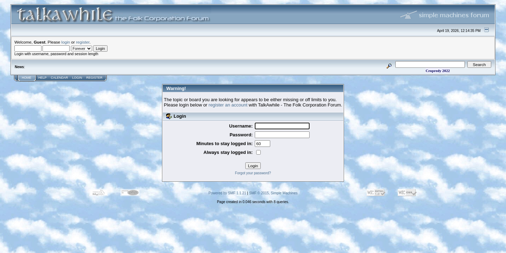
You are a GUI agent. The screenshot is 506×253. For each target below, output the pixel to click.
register (82, 42)
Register (94, 77)
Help (42, 77)
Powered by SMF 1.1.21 (227, 193)
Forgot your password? (253, 173)
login (65, 42)
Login (77, 77)
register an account (228, 105)
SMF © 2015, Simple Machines (273, 193)
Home (26, 77)
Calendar (59, 77)
